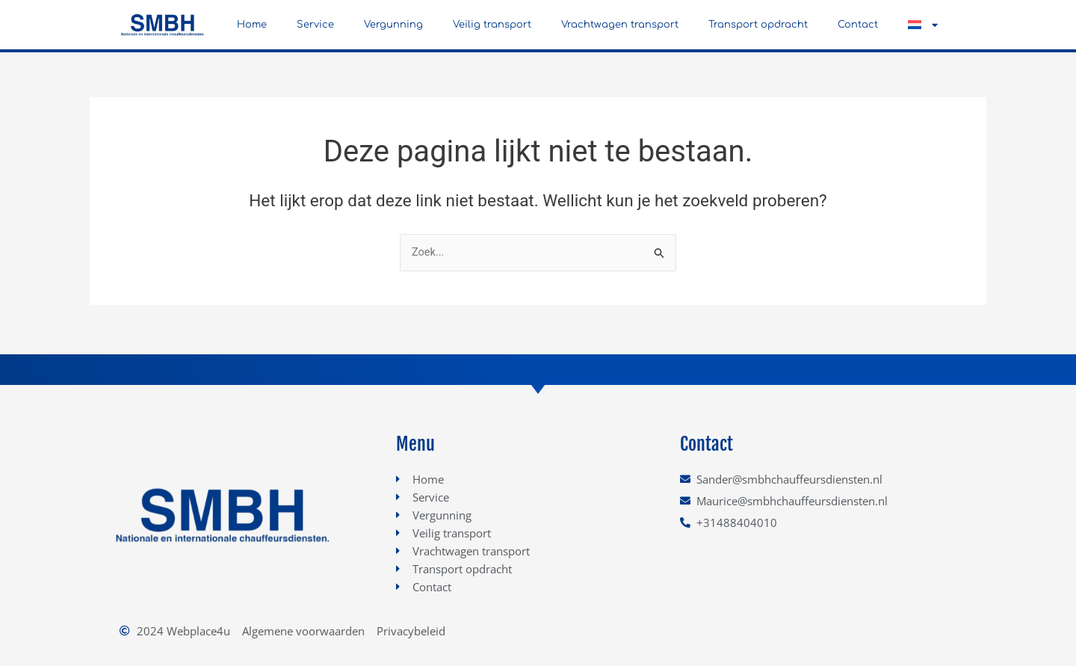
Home (252, 24)
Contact (858, 24)
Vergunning (393, 24)
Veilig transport (492, 24)
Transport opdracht (758, 24)
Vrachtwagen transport (619, 24)
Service (315, 24)
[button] (923, 24)
